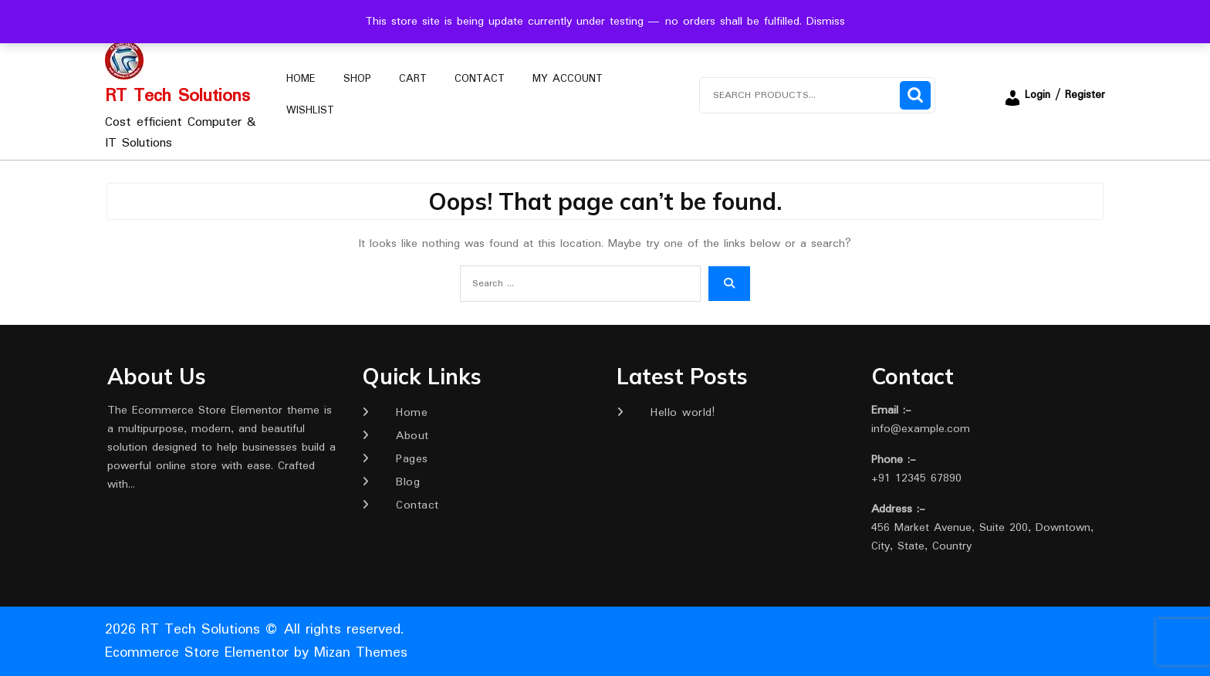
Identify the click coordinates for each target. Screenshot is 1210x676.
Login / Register (1054, 94)
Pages (412, 459)
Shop (357, 78)
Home (301, 78)
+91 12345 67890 (916, 478)
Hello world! (683, 413)
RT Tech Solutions (177, 96)
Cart (413, 78)
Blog (408, 482)
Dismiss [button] (825, 21)
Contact (480, 78)
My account (567, 78)
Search (915, 95)
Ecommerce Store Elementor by (256, 652)
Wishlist (310, 110)
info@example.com (920, 429)
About (412, 436)
